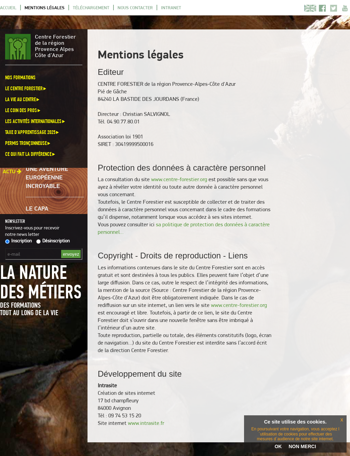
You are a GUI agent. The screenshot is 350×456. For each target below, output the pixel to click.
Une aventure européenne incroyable (47, 178)
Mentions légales (45, 7)
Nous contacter (135, 7)
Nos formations (20, 77)
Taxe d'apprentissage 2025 (32, 132)
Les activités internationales (35, 121)
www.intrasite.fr (146, 423)
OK (278, 446)
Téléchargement (91, 7)
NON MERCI (302, 446)
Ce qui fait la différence (30, 154)
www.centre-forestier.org (179, 179)
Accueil (8, 7)
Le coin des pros (23, 110)
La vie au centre (22, 99)
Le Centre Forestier (26, 88)
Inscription (18, 240)
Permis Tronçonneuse (28, 143)
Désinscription (53, 240)
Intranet (171, 7)
